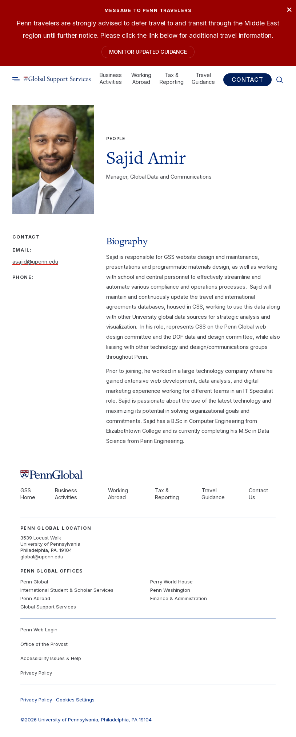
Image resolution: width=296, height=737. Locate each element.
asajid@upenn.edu (35, 262)
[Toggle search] (16, 79)
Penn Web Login (38, 630)
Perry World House (171, 582)
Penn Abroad (35, 599)
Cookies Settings (75, 700)
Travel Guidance (203, 78)
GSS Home (27, 494)
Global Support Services (48, 607)
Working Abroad (141, 78)
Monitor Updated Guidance (148, 52)
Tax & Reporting (172, 78)
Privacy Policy (36, 673)
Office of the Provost (44, 644)
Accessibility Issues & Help (50, 659)
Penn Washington (170, 591)
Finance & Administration (178, 599)
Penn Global (34, 582)
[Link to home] (57, 80)
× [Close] (288, 10)
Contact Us (258, 494)
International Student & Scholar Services (66, 591)
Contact (247, 80)
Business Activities (111, 78)
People (115, 139)
